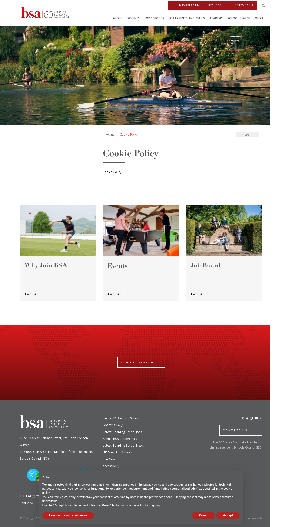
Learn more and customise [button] (68, 515)
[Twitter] (242, 418)
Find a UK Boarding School (121, 418)
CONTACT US (235, 430)
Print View (26, 503)
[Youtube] (277, 189)
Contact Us (244, 4)
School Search (137, 362)
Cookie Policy (112, 172)
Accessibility (111, 466)
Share (246, 134)
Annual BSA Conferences (120, 439)
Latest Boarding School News (123, 445)
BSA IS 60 (214, 4)
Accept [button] (228, 515)
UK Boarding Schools (117, 452)
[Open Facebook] (277, 171)
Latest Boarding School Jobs (122, 432)
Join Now (109, 459)
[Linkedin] (277, 198)
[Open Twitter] (277, 162)
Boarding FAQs (113, 425)
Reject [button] (203, 515)
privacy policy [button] (152, 484)
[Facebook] (247, 418)
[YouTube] (256, 418)
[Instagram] (251, 418)
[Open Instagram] (277, 180)
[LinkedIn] (261, 418)
